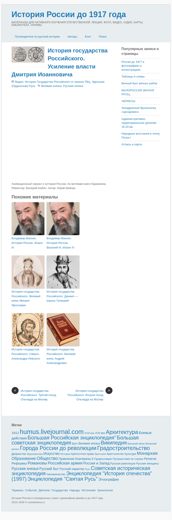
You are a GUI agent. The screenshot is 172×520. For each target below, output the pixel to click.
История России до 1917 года (69, 14)
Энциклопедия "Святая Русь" (62, 479)
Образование (24, 458)
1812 (15, 433)
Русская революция (123, 463)
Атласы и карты (131, 144)
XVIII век (89, 433)
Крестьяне (100, 454)
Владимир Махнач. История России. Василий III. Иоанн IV (61, 243)
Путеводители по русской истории (37, 36)
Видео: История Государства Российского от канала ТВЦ (52, 81)
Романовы (37, 463)
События (31, 490)
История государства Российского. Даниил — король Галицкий (62, 296)
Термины (17, 490)
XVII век (100, 433)
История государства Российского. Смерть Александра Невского (26, 354)
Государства (59, 490)
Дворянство (19, 453)
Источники (88, 490)
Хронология (105, 490)
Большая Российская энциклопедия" (72, 438)
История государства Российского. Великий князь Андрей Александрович (61, 356)
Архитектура (122, 432)
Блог (88, 36)
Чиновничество (55, 474)
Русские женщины (147, 463)
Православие (103, 459)
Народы (75, 490)
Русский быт (49, 469)
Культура (130, 453)
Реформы (19, 463)
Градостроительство (123, 448)
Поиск (103, 36)
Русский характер (72, 469)
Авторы (72, 36)
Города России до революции (58, 448)
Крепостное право (82, 453)
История (65, 453)
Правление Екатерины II (76, 459)
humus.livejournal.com (52, 431)
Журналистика (35, 454)
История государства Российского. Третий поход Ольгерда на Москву (34, 395)
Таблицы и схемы (133, 76)
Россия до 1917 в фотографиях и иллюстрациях (132, 65)
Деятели (44, 490)
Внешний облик (136, 443)
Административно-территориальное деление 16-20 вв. (138, 122)
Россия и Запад (96, 463)
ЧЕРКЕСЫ (128, 101)
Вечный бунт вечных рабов (139, 83)
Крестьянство (115, 453)
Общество (47, 458)
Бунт (74, 443)
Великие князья (51, 86)
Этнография (108, 479)
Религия (150, 459)
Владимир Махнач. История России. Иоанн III (27, 243)
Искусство (51, 453)
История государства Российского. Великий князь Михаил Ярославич (26, 298)
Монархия (147, 453)
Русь (87, 469)
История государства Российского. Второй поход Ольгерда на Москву (90, 395)
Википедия (114, 443)
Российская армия (65, 463)
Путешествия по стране (128, 459)
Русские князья (73, 86)
